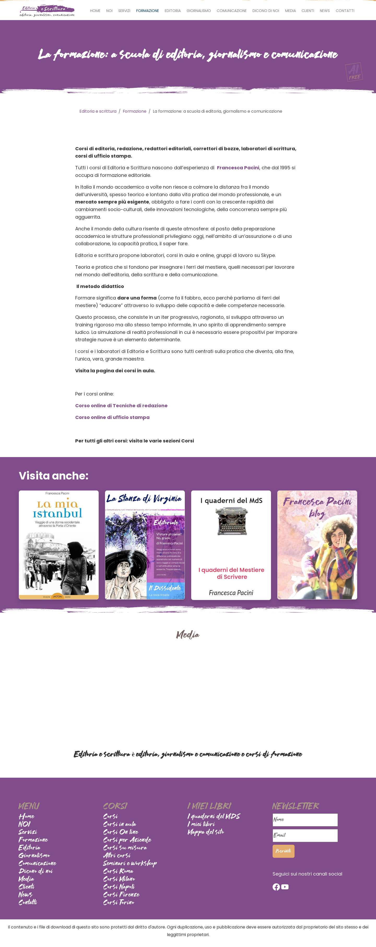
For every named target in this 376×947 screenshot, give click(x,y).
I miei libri (201, 825)
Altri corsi (117, 856)
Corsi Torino (118, 903)
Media (290, 10)
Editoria (173, 10)
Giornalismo (199, 10)
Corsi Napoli (119, 887)
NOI (109, 10)
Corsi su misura (125, 848)
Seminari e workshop (130, 864)
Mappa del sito (206, 832)
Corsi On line (120, 832)
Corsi (110, 817)
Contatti (345, 10)
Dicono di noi (265, 10)
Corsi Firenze (121, 895)
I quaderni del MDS (214, 817)
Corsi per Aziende (127, 840)
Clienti (308, 10)
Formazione (147, 10)
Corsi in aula (119, 825)
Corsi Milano (119, 879)
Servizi (124, 10)
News (325, 10)
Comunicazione (232, 10)
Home (95, 10)
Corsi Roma (118, 872)
